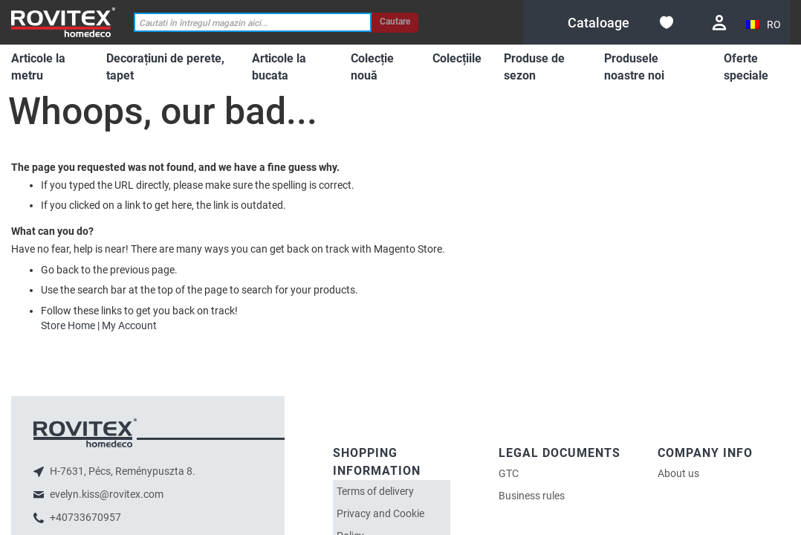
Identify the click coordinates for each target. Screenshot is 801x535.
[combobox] (253, 23)
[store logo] (63, 22)
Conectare (719, 22)
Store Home (68, 325)
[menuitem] (47, 68)
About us (678, 473)
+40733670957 (84, 517)
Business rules (532, 496)
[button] (764, 25)
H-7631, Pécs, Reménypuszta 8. (121, 471)
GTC (509, 473)
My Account (129, 325)
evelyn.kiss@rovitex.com (105, 494)
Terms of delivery (375, 491)
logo (85, 432)
